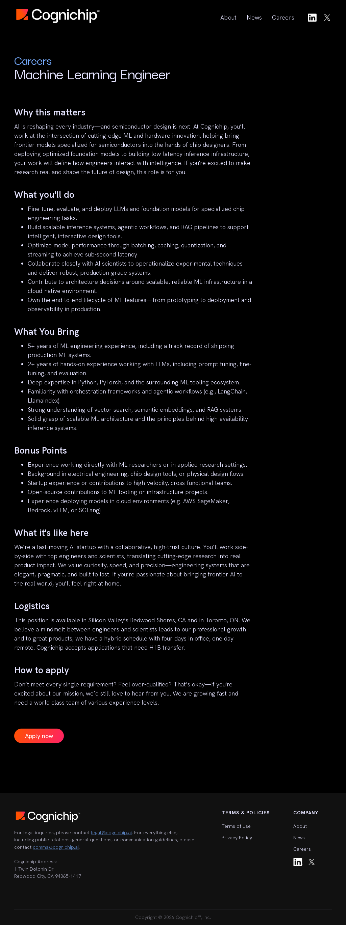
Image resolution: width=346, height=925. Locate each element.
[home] (58, 16)
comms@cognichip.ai (56, 847)
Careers (283, 17)
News (254, 17)
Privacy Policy (237, 837)
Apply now (39, 736)
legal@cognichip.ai (111, 832)
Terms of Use (236, 826)
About (228, 17)
